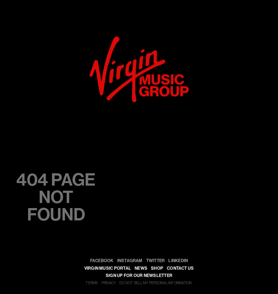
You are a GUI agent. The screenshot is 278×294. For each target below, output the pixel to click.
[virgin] (139, 39)
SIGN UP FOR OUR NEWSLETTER (139, 275)
